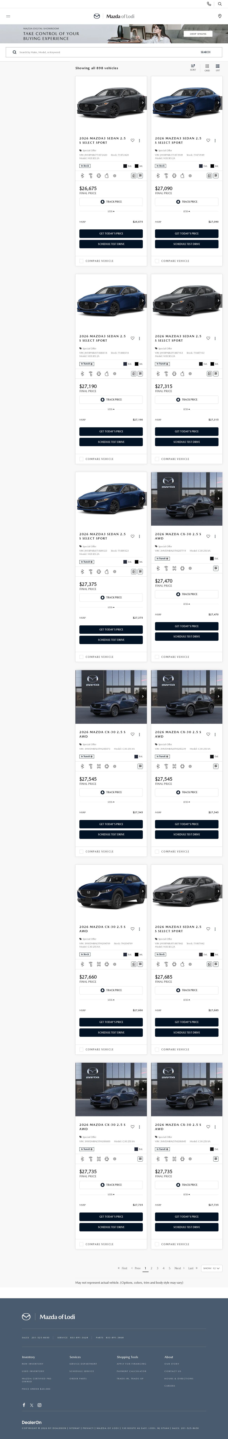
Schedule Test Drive (111, 244)
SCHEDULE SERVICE (81, 1371)
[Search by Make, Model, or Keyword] (108, 52)
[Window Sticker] (140, 175)
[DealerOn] (32, 1422)
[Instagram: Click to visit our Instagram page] (39, 1405)
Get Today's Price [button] (111, 233)
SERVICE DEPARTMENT (83, 1364)
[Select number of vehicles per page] (212, 1268)
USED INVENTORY (33, 1371)
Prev (135, 1268)
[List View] (218, 68)
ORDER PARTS (78, 1378)
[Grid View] (206, 68)
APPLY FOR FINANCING (132, 1364)
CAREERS (169, 1386)
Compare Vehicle (100, 261)
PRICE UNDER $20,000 (36, 1389)
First (122, 1268)
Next (179, 1268)
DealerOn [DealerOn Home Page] (59, 1428)
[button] (143, 103)
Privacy (88, 1428)
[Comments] (133, 175)
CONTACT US (172, 1371)
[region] (111, 221)
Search (205, 52)
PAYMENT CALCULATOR (132, 1371)
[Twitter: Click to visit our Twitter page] (31, 1405)
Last (193, 1268)
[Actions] (139, 140)
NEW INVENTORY (32, 1364)
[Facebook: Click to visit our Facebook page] (24, 1405)
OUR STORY (171, 1364)
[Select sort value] (194, 68)
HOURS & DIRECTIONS (178, 1378)
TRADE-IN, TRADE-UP (130, 1378)
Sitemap (74, 1428)
